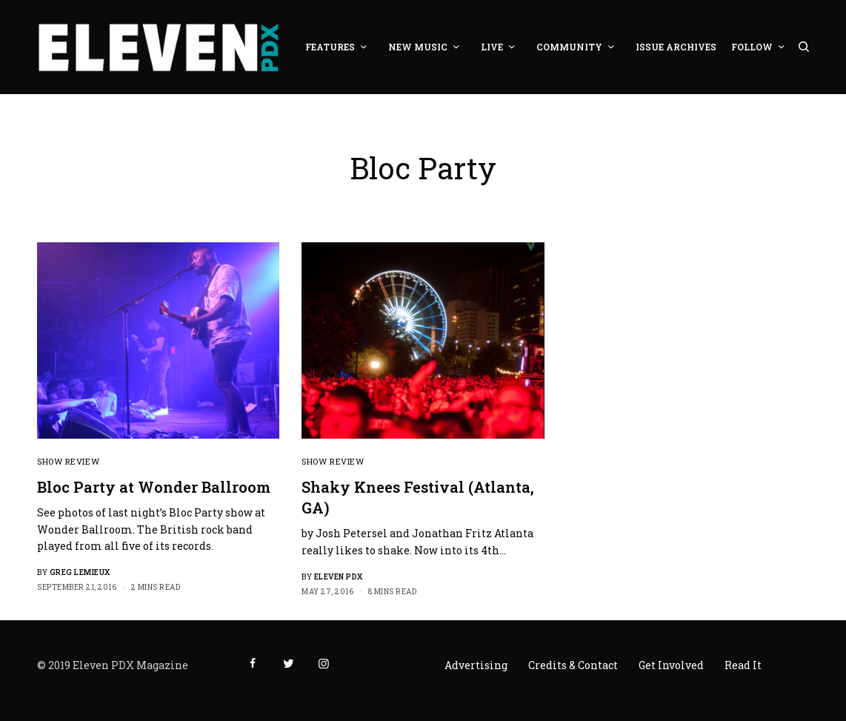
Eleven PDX (338, 577)
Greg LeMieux (80, 572)
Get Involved (671, 665)
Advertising (475, 665)
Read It (743, 665)
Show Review (68, 461)
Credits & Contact (573, 665)
